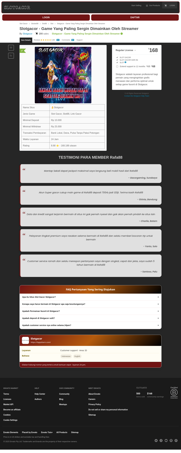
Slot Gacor (24, 24)
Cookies (7, 415)
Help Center (40, 394)
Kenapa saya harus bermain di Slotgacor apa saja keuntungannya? (53, 304)
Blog (61, 399)
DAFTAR (135, 17)
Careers (91, 399)
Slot (51, 24)
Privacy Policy (94, 404)
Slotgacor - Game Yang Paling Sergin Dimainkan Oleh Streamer (81, 24)
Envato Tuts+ (47, 432)
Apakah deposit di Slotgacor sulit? (38, 318)
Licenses (7, 399)
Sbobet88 (34, 24)
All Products (61, 432)
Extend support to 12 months (137, 66)
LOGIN (46, 17)
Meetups (63, 404)
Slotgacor (27, 33)
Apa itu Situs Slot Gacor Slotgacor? (39, 297)
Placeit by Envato (29, 432)
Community (64, 394)
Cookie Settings (10, 420)
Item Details (26, 40)
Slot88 (44, 24)
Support (79, 40)
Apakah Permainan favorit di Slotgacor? (41, 311)
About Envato (94, 394)
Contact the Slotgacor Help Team (136, 96)
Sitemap (92, 415)
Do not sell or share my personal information (108, 409)
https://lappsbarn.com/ (41, 342)
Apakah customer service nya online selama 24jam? (46, 325)
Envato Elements (10, 432)
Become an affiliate (12, 409)
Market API (8, 404)
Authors (38, 399)
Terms (6, 394)
